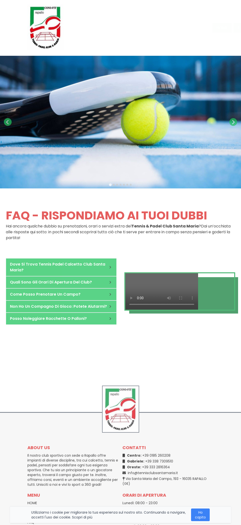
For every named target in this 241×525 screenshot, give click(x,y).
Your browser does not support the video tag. (161, 291)
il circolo (118, 28)
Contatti (190, 28)
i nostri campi (153, 28)
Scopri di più (82, 517)
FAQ (214, 28)
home (93, 28)
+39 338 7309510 (147, 501)
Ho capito (200, 515)
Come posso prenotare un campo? (61, 294)
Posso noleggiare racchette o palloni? (61, 318)
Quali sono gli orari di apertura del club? (61, 282)
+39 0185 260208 (146, 495)
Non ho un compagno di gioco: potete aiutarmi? (61, 306)
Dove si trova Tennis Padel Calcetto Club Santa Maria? (61, 267)
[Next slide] (233, 122)
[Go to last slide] (8, 122)
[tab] (110, 184)
